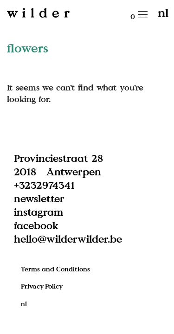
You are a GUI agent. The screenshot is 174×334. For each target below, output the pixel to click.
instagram (38, 211)
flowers (27, 48)
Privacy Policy (42, 286)
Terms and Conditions (55, 269)
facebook (36, 225)
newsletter (39, 198)
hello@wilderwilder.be (68, 238)
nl (163, 12)
